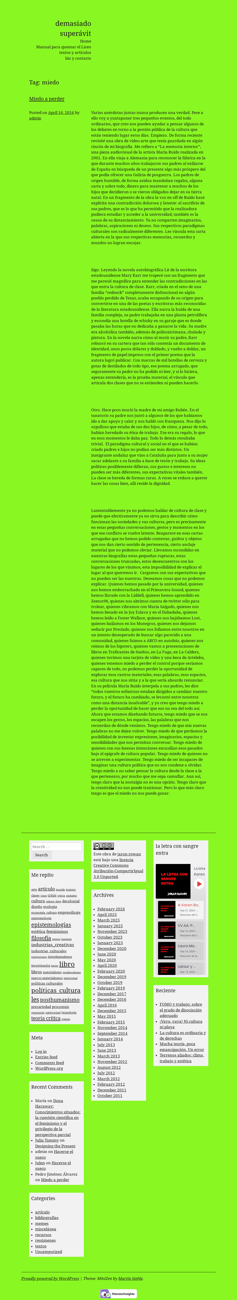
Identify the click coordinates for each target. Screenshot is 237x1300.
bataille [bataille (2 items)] (60, 889)
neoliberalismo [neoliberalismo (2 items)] (72, 972)
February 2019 (111, 988)
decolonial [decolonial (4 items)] (71, 901)
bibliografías (47, 1217)
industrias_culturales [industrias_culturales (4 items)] (48, 951)
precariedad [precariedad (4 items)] (41, 1007)
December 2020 (111, 948)
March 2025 (108, 920)
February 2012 (111, 1084)
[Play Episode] (199, 884)
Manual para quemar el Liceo (63, 47)
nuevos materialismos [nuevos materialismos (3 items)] (47, 978)
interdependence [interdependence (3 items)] (60, 957)
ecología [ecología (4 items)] (50, 907)
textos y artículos (75, 52)
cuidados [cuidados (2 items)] (71, 895)
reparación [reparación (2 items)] (37, 1012)
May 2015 (106, 1016)
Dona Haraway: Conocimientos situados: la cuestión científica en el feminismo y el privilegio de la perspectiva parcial (58, 1117)
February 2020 (111, 971)
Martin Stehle (130, 1278)
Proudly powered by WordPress (50, 1278)
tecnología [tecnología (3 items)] (69, 1012)
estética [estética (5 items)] (38, 931)
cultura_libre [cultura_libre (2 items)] (53, 901)
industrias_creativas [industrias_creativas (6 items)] (52, 944)
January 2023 (110, 942)
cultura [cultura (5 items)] (38, 901)
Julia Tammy (47, 1140)
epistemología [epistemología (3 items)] (41, 918)
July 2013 (106, 1044)
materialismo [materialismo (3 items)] (52, 972)
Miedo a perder (47, 99)
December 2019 (111, 976)
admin (35, 118)
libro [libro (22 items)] (67, 964)
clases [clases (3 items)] (35, 895)
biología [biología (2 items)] (71, 889)
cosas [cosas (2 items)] (44, 895)
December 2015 (111, 1010)
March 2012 (108, 1078)
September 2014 (112, 1033)
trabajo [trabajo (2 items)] (66, 1019)
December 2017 (111, 994)
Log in (41, 1051)
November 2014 (112, 1027)
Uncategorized (48, 1251)
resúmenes (45, 1240)
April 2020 (107, 965)
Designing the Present (55, 1146)
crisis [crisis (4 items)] (52, 895)
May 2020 (106, 960)
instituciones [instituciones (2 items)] (39, 957)
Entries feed (46, 1057)
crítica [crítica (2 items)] (61, 895)
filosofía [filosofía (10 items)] (41, 938)
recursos (43, 1234)
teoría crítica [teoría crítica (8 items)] (46, 1018)
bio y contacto (78, 58)
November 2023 (112, 931)
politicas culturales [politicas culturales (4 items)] (47, 983)
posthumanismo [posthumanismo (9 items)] (60, 1000)
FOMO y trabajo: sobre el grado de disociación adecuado (181, 1010)
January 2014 (110, 1039)
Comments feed (49, 1062)
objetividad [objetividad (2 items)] (71, 978)
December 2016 (111, 999)
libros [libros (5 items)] (36, 972)
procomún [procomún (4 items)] (60, 1007)
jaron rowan (129, 854)
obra (106, 854)
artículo (42, 1212)
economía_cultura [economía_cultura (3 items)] (44, 912)
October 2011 (109, 1095)
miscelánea (45, 1229)
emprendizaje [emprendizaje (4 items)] (69, 912)
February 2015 (111, 1022)
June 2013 (106, 1050)
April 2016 (107, 1005)
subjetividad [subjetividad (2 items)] (53, 1012)
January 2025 (110, 926)
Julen (40, 1163)
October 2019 (109, 982)
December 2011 (111, 1090)
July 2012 (106, 1073)
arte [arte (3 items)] (34, 889)
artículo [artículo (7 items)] (46, 889)
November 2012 (112, 1061)
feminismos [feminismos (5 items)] (57, 931)
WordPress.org (49, 1068)
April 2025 (107, 914)
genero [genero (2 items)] (56, 939)
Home (85, 41)
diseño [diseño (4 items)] (36, 907)
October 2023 (109, 937)
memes (42, 1223)
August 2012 (109, 1067)
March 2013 (108, 1056)
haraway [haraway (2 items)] (66, 939)
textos (41, 1246)
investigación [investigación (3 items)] (40, 965)
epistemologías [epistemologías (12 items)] (51, 925)
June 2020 (106, 954)
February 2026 (111, 909)
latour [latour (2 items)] (54, 965)
